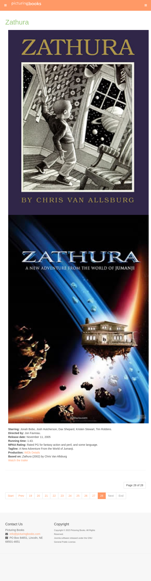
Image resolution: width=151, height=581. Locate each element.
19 (30, 495)
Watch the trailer (18, 460)
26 (85, 495)
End (121, 495)
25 (78, 495)
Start (11, 495)
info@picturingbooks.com (25, 533)
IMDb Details (32, 452)
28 (101, 495)
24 (70, 495)
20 (38, 495)
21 (46, 495)
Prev (21, 495)
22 (54, 495)
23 (62, 495)
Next (111, 495)
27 (93, 495)
